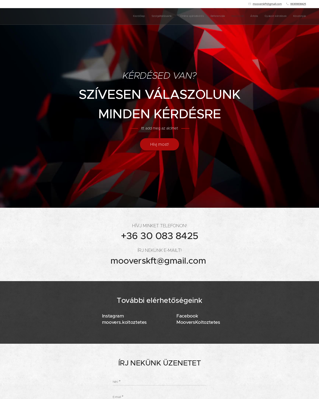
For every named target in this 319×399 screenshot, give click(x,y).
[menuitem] (259, 16)
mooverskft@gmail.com (267, 4)
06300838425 (298, 4)
